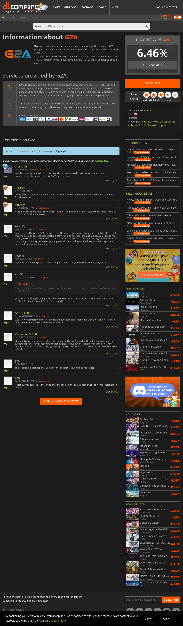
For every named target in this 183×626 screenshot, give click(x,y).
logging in (61, 151)
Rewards (102, 7)
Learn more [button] (59, 620)
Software (87, 7)
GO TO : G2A (152, 83)
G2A (148, 110)
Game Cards (71, 7)
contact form (102, 161)
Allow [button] (166, 618)
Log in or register (166, 7)
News (115, 7)
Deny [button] (148, 618)
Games (56, 7)
